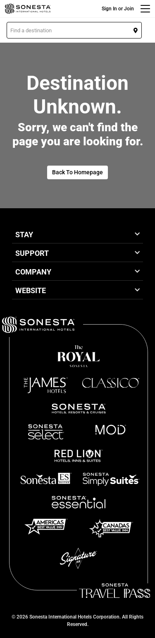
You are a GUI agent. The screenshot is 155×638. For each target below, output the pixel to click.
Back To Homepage (77, 172)
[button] (74, 30)
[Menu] (145, 8)
